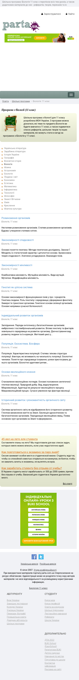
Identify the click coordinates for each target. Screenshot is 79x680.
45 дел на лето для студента (20, 439)
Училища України (15, 610)
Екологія (8, 174)
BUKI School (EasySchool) (51, 645)
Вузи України (13, 600)
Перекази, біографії (16, 613)
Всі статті (67, 483)
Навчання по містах (54, 656)
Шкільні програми (21, 101)
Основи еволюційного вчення (18, 371)
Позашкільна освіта (16, 617)
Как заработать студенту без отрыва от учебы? (32, 468)
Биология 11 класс (38, 588)
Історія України (11, 154)
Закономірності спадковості (18, 240)
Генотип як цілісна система (17, 287)
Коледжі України (15, 607)
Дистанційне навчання (56, 613)
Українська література (15, 148)
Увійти (70, 14)
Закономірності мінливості (17, 265)
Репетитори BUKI (53, 649)
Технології (9, 193)
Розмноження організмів (16, 218)
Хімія (6, 202)
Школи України (52, 620)
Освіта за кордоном (54, 607)
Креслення (9, 205)
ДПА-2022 (49, 640)
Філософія (9, 196)
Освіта (5, 101)
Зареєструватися (51, 14)
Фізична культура (12, 209)
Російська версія (48, 564)
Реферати (49, 617)
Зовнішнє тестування (17, 603)
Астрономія (10, 170)
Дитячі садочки (52, 653)
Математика (10, 186)
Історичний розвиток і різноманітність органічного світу (33, 400)
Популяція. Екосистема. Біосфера (21, 343)
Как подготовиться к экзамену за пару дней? (30, 452)
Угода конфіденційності (45, 570)
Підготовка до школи (55, 659)
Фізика (7, 167)
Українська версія (29, 564)
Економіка (9, 180)
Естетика (8, 183)
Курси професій (52, 603)
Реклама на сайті (53, 669)
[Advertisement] (39, 65)
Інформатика (10, 189)
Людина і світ (11, 177)
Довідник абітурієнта (17, 620)
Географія (9, 158)
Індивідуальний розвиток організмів (22, 315)
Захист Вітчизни (12, 199)
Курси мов (50, 600)
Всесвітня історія (12, 161)
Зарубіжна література (14, 151)
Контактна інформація (50, 664)
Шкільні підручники (54, 610)
